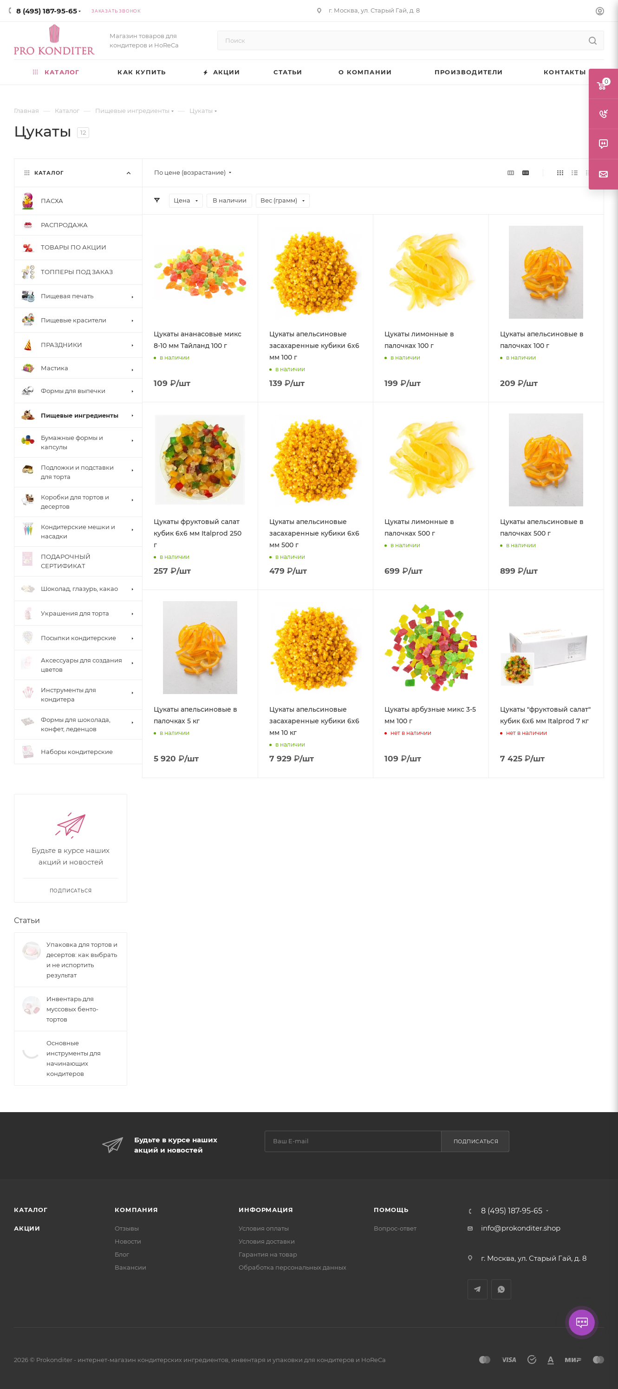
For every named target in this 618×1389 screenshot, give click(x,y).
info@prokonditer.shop (520, 1228)
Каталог (31, 1209)
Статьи (27, 920)
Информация (266, 1209)
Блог (122, 1254)
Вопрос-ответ (395, 1228)
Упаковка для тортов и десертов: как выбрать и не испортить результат (81, 960)
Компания (136, 1209)
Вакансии (130, 1267)
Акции (27, 1228)
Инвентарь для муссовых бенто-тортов (72, 1009)
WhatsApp (501, 1289)
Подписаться (476, 1141)
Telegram (478, 1289)
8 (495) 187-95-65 (46, 11)
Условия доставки (267, 1241)
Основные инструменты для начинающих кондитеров (73, 1058)
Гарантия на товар (268, 1254)
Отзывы (127, 1228)
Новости (128, 1241)
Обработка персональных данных (292, 1267)
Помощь (391, 1209)
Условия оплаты (264, 1228)
